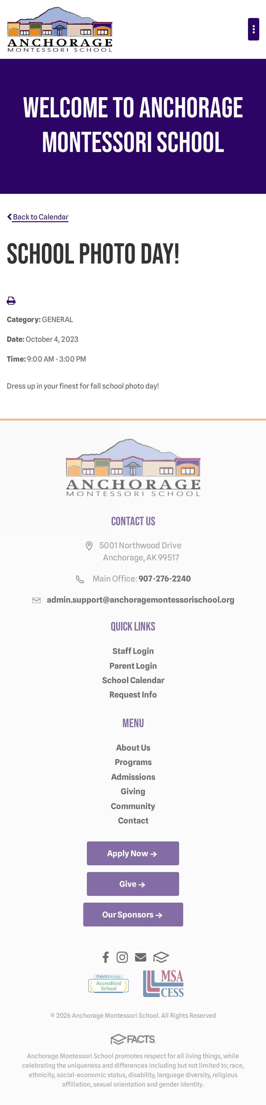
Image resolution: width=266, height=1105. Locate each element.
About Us (133, 747)
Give (133, 884)
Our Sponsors (133, 915)
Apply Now (133, 854)
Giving (133, 791)
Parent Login (133, 666)
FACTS (161, 957)
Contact (133, 820)
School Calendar (133, 680)
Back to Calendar (37, 217)
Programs (133, 762)
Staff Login (133, 651)
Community (133, 806)
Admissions (133, 777)
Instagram (122, 957)
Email (140, 957)
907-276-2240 (165, 578)
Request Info (133, 694)
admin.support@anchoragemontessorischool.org (140, 599)
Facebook (105, 957)
